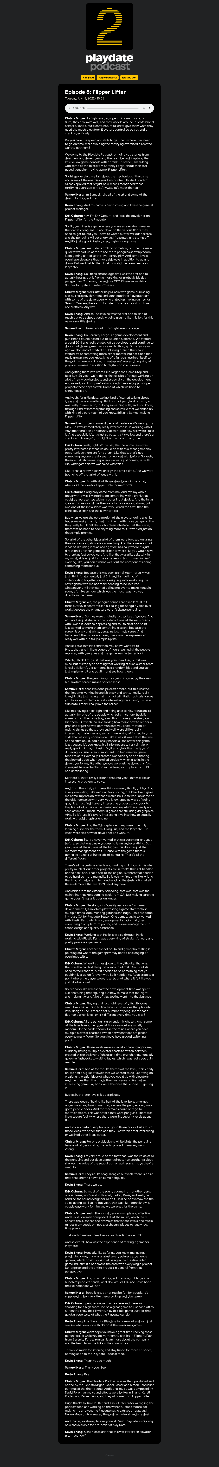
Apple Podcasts (108, 77)
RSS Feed (88, 77)
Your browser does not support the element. (109, 108)
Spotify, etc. (129, 77)
